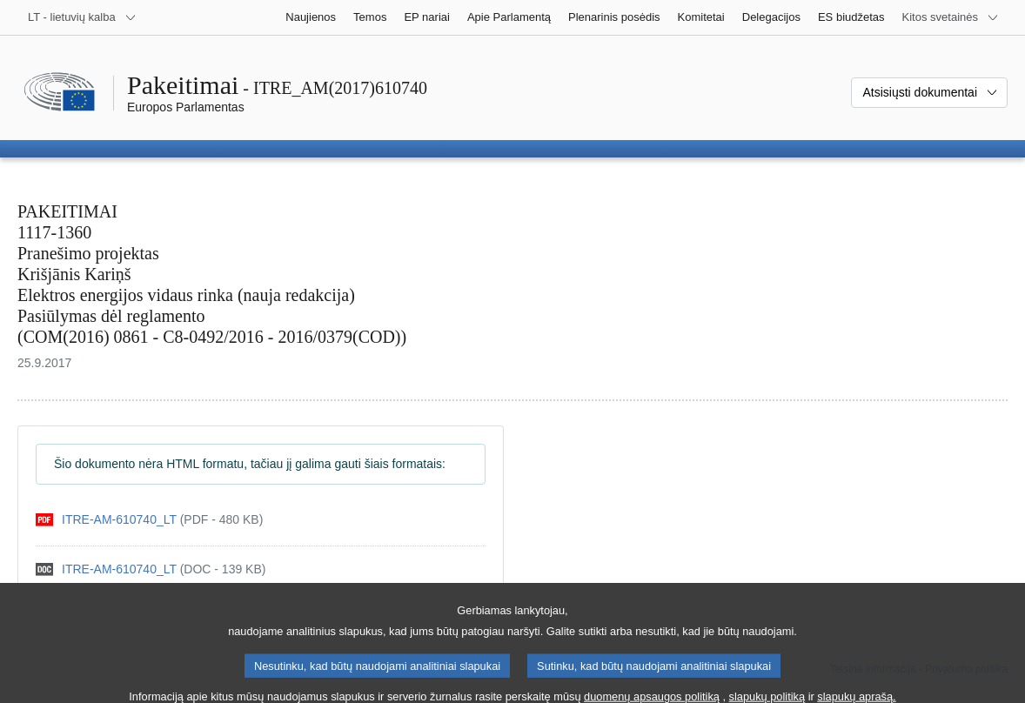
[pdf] (149, 520)
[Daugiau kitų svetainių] (951, 17)
